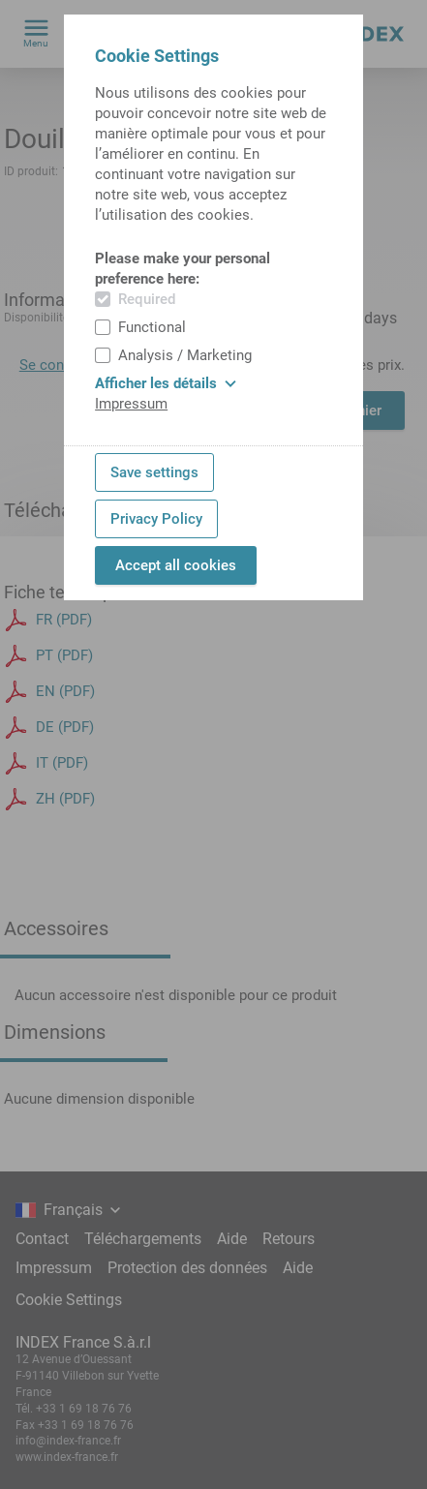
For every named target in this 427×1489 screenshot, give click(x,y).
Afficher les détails (165, 383)
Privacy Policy (156, 519)
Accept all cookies (175, 565)
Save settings (154, 472)
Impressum (131, 403)
